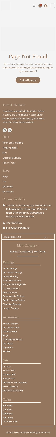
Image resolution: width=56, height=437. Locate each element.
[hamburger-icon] (52, 6)
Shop (5, 176)
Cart (5, 182)
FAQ (5, 153)
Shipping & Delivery (12, 158)
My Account (8, 192)
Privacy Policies (10, 148)
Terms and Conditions (13, 143)
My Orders (8, 187)
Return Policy (9, 163)
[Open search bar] (34, 6)
